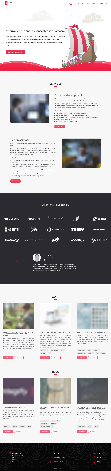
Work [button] (88, 3)
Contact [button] (103, 3)
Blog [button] (95, 3)
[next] (94, 260)
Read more (59, 126)
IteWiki (96, 462)
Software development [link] (68, 95)
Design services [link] (19, 140)
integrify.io (34, 43)
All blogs (18, 431)
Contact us (54, 453)
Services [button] (79, 3)
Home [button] (71, 3)
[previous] (17, 260)
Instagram (97, 457)
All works (18, 358)
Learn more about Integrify (15, 52)
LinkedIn (97, 453)
